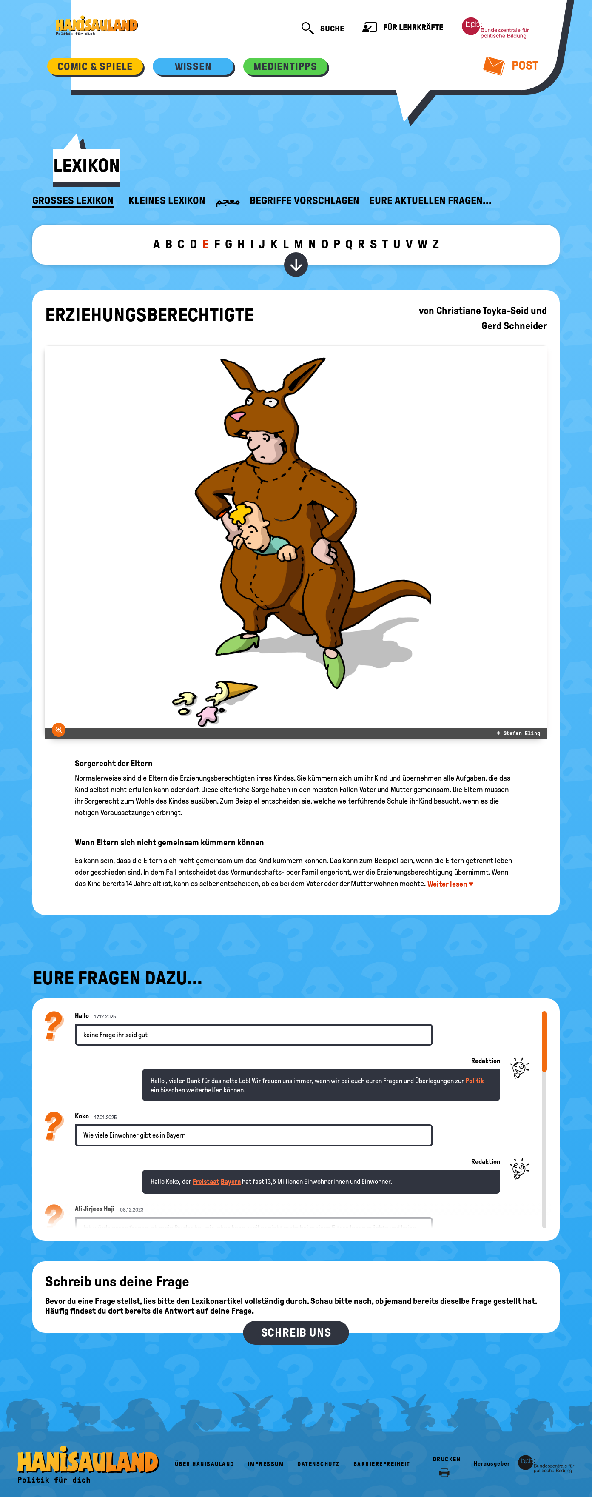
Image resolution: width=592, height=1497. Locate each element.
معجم (227, 200)
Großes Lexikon (73, 200)
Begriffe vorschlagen (304, 200)
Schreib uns (296, 1332)
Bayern (231, 1181)
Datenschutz (318, 1464)
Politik (474, 1080)
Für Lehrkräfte (402, 28)
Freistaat (206, 1181)
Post (511, 65)
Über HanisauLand (204, 1464)
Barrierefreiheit (381, 1464)
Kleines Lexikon (166, 200)
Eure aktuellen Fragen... (430, 200)
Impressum (266, 1464)
